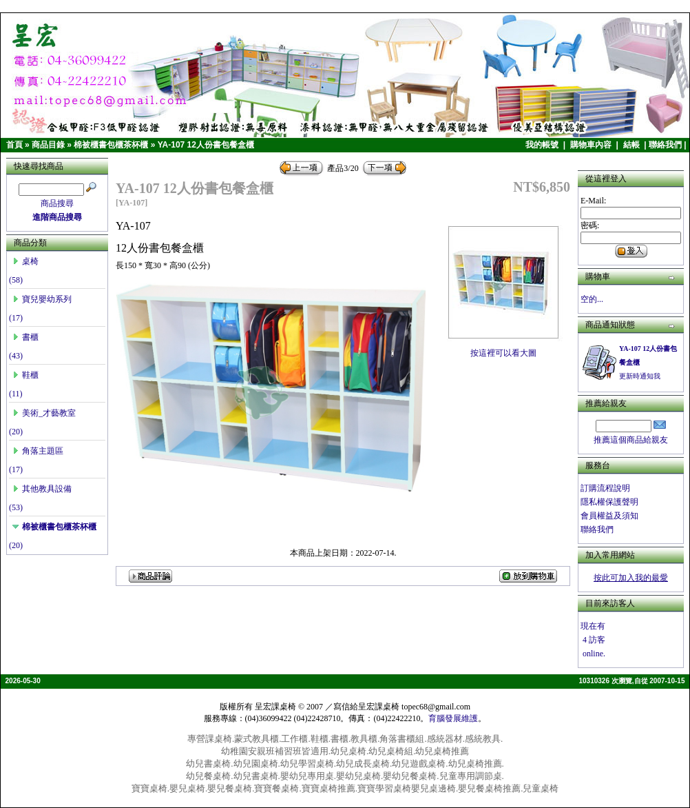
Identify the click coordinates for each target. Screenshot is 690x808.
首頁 (14, 145)
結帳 (632, 145)
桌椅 (25, 261)
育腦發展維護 (453, 718)
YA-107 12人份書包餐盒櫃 (206, 145)
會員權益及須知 (609, 516)
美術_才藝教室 (44, 413)
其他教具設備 (42, 489)
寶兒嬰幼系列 (42, 299)
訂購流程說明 (605, 488)
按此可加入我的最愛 (631, 578)
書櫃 (25, 337)
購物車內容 (592, 145)
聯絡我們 (665, 145)
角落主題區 (37, 451)
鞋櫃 (25, 375)
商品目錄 (48, 145)
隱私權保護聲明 (609, 502)
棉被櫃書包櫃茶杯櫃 (111, 145)
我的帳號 (543, 145)
